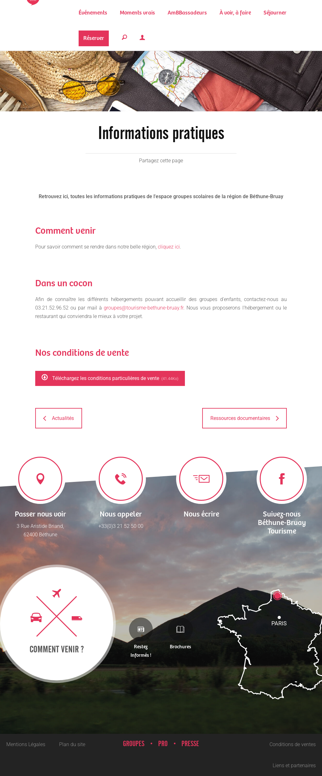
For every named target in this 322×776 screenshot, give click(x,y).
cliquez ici (169, 247)
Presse (190, 744)
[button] (137, 12)
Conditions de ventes (292, 744)
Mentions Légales (25, 744)
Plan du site (72, 744)
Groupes (133, 744)
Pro (163, 744)
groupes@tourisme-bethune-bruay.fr (143, 308)
